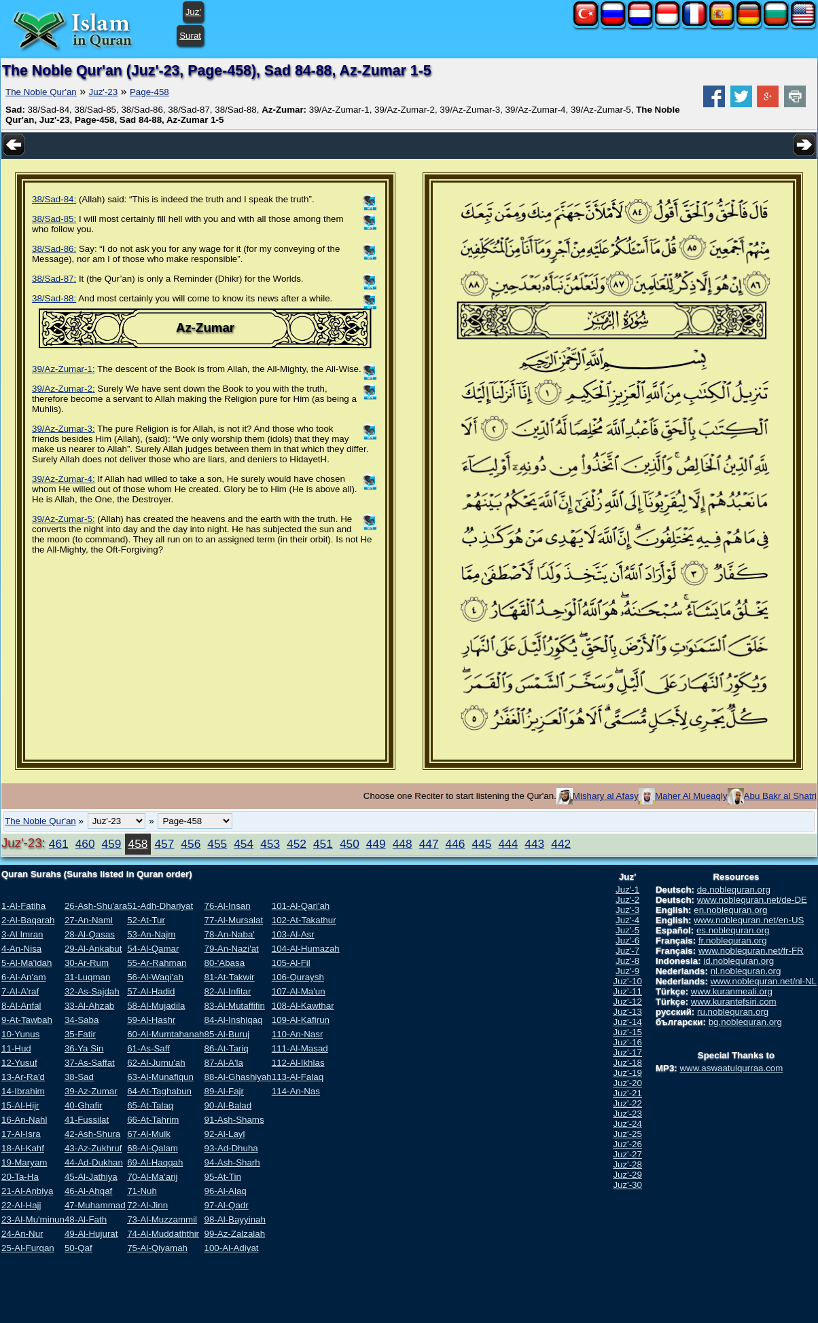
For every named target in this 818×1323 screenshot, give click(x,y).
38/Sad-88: (54, 298)
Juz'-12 (627, 1001)
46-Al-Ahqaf (88, 1191)
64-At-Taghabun (159, 1091)
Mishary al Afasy (606, 796)
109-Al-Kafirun (301, 1020)
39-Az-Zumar (91, 1091)
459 (112, 844)
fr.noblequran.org (732, 940)
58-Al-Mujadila (156, 1006)
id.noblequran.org (738, 961)
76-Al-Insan (227, 906)
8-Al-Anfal (21, 1006)
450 (349, 844)
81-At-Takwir (229, 977)
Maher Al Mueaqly (691, 796)
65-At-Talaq (150, 1105)
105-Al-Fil (291, 963)
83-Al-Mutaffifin (234, 1006)
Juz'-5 (627, 930)
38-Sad (79, 1077)
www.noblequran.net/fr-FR (751, 951)
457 (164, 844)
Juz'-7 (627, 951)
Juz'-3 (627, 910)
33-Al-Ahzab (89, 1006)
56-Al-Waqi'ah (155, 977)
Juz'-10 (627, 981)
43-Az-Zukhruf (93, 1148)
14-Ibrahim (23, 1091)
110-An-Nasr (297, 1034)
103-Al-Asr (293, 934)
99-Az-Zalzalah (234, 1234)
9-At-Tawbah (26, 1020)
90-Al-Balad (227, 1105)
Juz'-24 (627, 1124)
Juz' (193, 12)
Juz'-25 (627, 1134)
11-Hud (16, 1048)
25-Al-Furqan (27, 1248)
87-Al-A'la (223, 1063)
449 (376, 844)
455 (217, 844)
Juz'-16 (627, 1042)
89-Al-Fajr (224, 1091)
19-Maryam (24, 1162)
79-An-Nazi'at (231, 949)
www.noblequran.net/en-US (749, 920)
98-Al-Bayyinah (234, 1219)
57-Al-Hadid (151, 991)
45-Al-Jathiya (91, 1177)
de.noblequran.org (733, 889)
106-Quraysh (298, 977)
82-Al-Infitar (227, 991)
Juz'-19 (627, 1073)
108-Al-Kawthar (303, 1006)
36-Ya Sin (84, 1048)
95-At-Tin (222, 1177)
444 (508, 844)
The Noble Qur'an (41, 92)
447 (429, 844)
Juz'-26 (627, 1144)
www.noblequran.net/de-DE (752, 900)
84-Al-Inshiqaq (233, 1020)
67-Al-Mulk (149, 1134)
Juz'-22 (627, 1103)
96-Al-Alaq (225, 1191)
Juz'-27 (627, 1154)
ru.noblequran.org (732, 1012)
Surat (190, 36)
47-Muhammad (95, 1205)
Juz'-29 (627, 1175)
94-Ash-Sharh (232, 1162)
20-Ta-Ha (20, 1177)
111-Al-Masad (300, 1048)
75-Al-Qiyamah (157, 1248)
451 (323, 844)
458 (138, 844)
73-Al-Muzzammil (162, 1219)
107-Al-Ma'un (298, 991)
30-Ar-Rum (87, 963)
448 (402, 844)
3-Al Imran (22, 934)
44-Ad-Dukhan (94, 1162)
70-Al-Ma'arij (152, 1177)
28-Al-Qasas (90, 934)
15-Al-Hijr (20, 1105)
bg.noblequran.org (745, 1022)
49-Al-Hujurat (91, 1234)
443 (534, 844)
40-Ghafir (84, 1105)
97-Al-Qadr (226, 1205)
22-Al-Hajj (21, 1205)
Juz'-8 (627, 961)
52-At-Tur (146, 920)
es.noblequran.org (732, 930)
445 (482, 844)
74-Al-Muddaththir (163, 1234)
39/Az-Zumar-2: (63, 389)
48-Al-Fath (86, 1219)
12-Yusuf (19, 1063)
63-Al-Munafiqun (160, 1077)
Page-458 (149, 92)
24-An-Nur (22, 1234)
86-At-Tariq (226, 1048)
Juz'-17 (627, 1052)
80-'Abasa (224, 963)
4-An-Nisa (21, 949)
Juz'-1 (627, 889)
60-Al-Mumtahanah (165, 1034)
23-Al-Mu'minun (33, 1219)
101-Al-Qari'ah (301, 906)
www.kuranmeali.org (731, 991)
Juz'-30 (627, 1185)
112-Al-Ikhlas (298, 1063)
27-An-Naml (89, 920)
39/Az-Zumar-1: (63, 369)
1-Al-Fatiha (23, 906)
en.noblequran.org (730, 910)
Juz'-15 (627, 1032)
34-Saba (82, 1020)
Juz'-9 (627, 971)
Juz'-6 (627, 940)
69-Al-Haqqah (155, 1162)
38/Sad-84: (54, 199)
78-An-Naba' (229, 934)
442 (561, 844)
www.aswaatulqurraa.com (731, 1068)
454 (243, 844)
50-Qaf (78, 1248)
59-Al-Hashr (151, 1020)
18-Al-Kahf (22, 1148)
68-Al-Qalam (152, 1148)
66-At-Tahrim (153, 1120)
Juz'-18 (627, 1063)
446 (455, 844)
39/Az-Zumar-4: (63, 479)
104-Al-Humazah (306, 949)
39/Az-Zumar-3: (63, 429)
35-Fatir (80, 1034)
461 (59, 844)
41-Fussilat (87, 1120)
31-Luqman (87, 977)
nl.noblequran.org (746, 971)
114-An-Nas (296, 1091)
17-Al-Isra (21, 1134)
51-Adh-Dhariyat (160, 906)
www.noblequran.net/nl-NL (764, 981)
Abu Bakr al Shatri (780, 796)
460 (85, 844)
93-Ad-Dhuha (230, 1148)
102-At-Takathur (304, 920)
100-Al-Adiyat (231, 1248)
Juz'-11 (627, 991)
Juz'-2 (627, 900)
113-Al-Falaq (297, 1077)
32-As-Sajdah (92, 991)
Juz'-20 (627, 1083)
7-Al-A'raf (20, 991)
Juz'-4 (627, 920)
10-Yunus (20, 1034)
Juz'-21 (627, 1093)
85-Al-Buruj (226, 1034)
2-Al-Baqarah (28, 920)
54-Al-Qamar (153, 949)
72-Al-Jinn (147, 1205)
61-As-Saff (148, 1048)
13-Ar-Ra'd (23, 1077)
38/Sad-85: (54, 219)
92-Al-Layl (224, 1134)
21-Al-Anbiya (27, 1191)
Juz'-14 (627, 1022)
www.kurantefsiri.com (734, 1001)
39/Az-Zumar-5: (63, 519)
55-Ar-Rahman (156, 963)
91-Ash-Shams (234, 1120)
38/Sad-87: (54, 279)
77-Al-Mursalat (233, 920)
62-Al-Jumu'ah (156, 1063)
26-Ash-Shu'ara (96, 906)
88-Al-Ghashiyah (237, 1077)
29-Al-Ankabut (93, 949)
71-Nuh (142, 1191)
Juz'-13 (627, 1012)
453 (270, 844)
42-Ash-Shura (92, 1134)
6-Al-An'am (23, 977)
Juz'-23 (103, 92)
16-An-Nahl (24, 1120)
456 (190, 844)
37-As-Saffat (90, 1063)
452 (296, 844)
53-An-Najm (151, 934)
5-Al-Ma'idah (26, 963)
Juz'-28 (627, 1164)
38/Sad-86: (54, 249)
